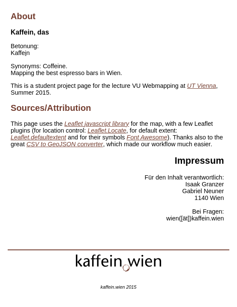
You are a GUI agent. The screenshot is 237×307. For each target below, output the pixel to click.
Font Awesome (147, 137)
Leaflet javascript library (96, 123)
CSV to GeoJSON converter (64, 144)
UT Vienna (201, 85)
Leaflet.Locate (107, 130)
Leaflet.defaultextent (38, 137)
